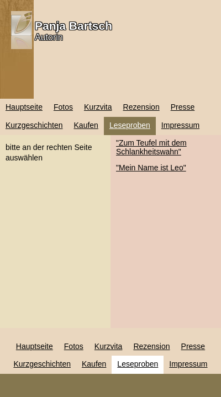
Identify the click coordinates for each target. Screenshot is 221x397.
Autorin (49, 37)
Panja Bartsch (73, 25)
